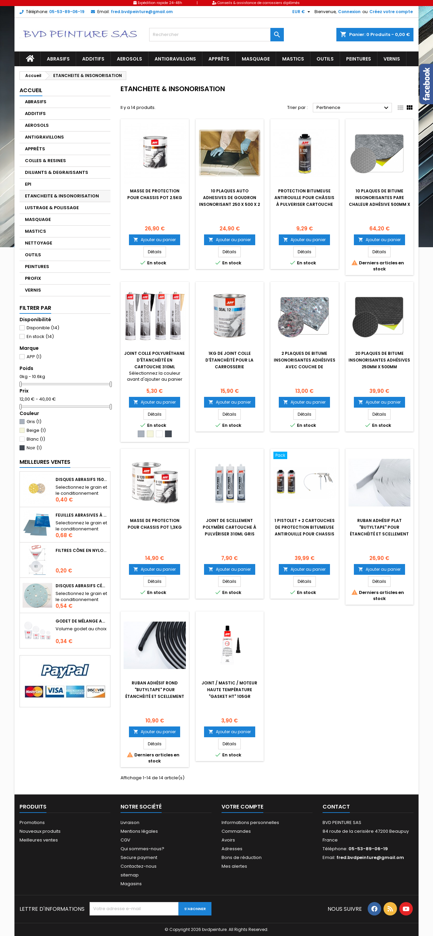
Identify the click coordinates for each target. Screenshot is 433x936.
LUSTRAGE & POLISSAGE (52, 207)
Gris (34, 421)
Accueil (31, 90)
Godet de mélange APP (81, 621)
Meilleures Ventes (45, 462)
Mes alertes (234, 866)
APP (34, 356)
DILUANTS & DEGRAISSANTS (56, 172)
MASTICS (293, 58)
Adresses (232, 849)
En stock (40, 336)
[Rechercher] (216, 34)
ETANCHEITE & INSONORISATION (62, 196)
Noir (34, 448)
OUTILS (325, 58)
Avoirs (228, 840)
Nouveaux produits (40, 831)
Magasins (131, 884)
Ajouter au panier (154, 239)
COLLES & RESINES (45, 160)
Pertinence (353, 108)
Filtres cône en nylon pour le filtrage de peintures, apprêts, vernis (81, 550)
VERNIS (392, 58)
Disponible (43, 328)
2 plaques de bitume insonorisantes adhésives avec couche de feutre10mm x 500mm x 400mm (304, 366)
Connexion (349, 11)
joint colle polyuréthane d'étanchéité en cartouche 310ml (154, 360)
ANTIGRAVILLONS (175, 58)
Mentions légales (139, 831)
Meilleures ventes (39, 840)
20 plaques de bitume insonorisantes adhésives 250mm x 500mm (379, 360)
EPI (28, 184)
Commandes (236, 831)
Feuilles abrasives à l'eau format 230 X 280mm (81, 515)
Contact (336, 807)
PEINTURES (358, 58)
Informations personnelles (250, 822)
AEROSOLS (129, 58)
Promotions (32, 822)
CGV (125, 840)
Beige (36, 430)
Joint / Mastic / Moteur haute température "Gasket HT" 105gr (229, 689)
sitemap (130, 875)
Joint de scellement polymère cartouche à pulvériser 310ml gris (229, 527)
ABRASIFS (58, 58)
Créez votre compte (391, 11)
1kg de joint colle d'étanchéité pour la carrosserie (229, 360)
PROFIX (33, 278)
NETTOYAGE (38, 243)
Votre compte (242, 807)
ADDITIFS (93, 58)
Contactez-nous (139, 866)
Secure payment (139, 857)
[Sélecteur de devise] (302, 11)
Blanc (36, 439)
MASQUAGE (256, 58)
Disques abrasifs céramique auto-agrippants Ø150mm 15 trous (81, 586)
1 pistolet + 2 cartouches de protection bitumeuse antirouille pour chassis (304, 527)
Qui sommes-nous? (142, 849)
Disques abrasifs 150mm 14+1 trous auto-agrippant (81, 479)
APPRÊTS (218, 58)
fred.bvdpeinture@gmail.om (142, 11)
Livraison (130, 822)
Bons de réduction (242, 857)
